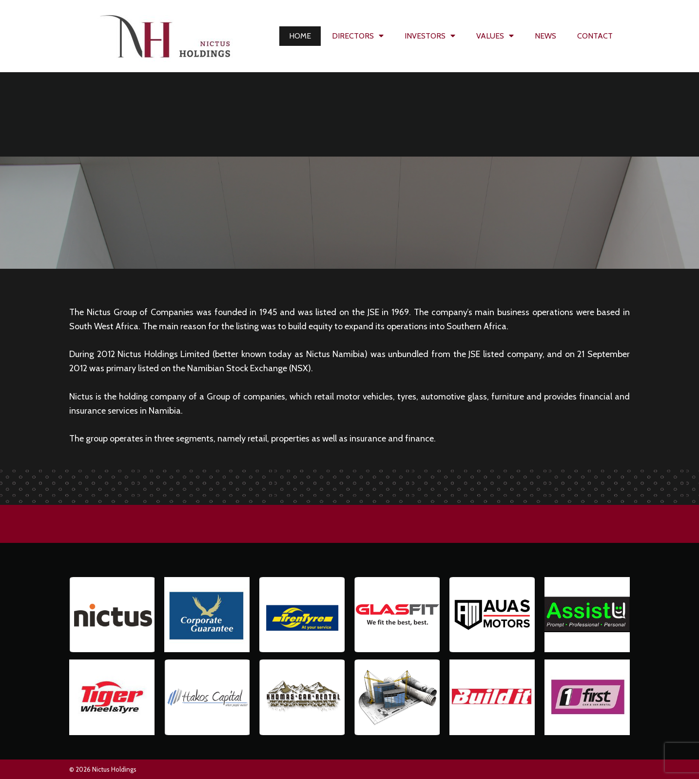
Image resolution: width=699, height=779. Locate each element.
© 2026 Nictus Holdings (102, 769)
